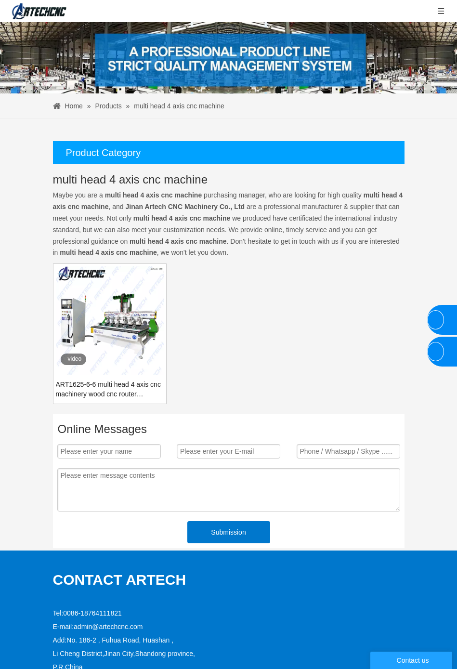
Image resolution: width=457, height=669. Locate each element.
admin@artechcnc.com (108, 596)
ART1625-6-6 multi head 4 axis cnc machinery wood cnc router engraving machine (108, 389)
